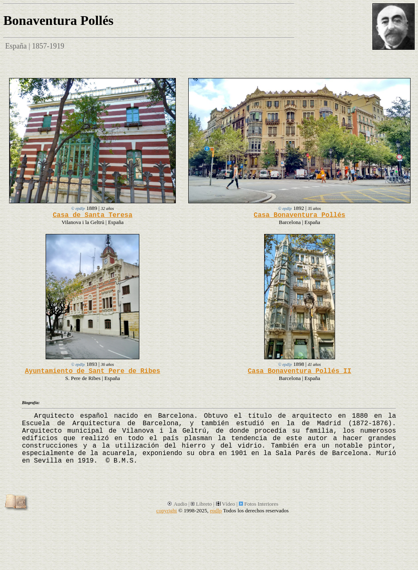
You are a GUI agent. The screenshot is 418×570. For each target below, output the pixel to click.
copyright (166, 510)
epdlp (216, 510)
